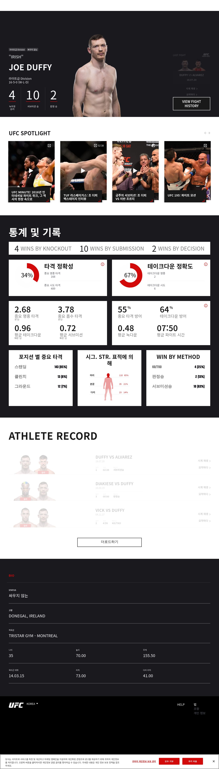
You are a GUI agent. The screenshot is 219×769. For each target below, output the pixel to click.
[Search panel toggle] (208, 12)
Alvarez (123, 452)
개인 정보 (199, 713)
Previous (205, 133)
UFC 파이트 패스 (180, 13)
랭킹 (22, 13)
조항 (196, 708)
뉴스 (48, 13)
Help (181, 704)
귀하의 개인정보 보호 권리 (144, 761)
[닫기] (213, 761)
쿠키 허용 (192, 761)
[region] (109, 761)
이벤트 (9, 13)
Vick (100, 505)
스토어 (199, 13)
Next (209, 133)
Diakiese (105, 479)
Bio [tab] (11, 575)
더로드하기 (109, 542)
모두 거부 (169, 761)
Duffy (102, 452)
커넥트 (161, 13)
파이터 (36, 13)
